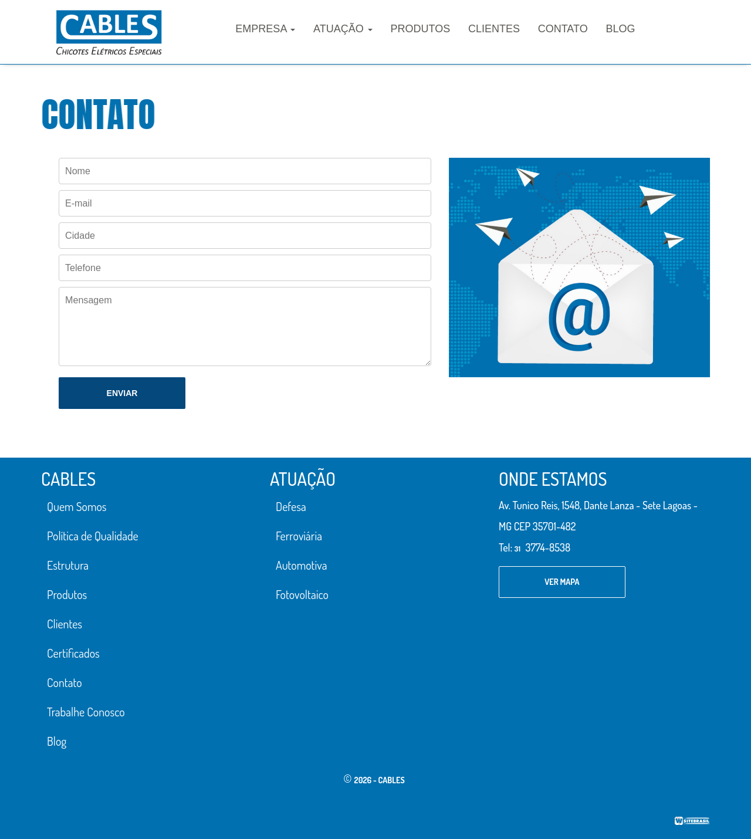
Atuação (343, 29)
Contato (563, 29)
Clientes (494, 29)
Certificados (73, 653)
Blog (620, 29)
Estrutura (68, 565)
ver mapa (561, 582)
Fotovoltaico (302, 594)
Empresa (265, 29)
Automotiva (301, 565)
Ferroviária (299, 535)
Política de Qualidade (92, 535)
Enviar (122, 393)
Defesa (291, 506)
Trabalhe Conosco (86, 711)
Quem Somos (77, 506)
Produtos (421, 29)
